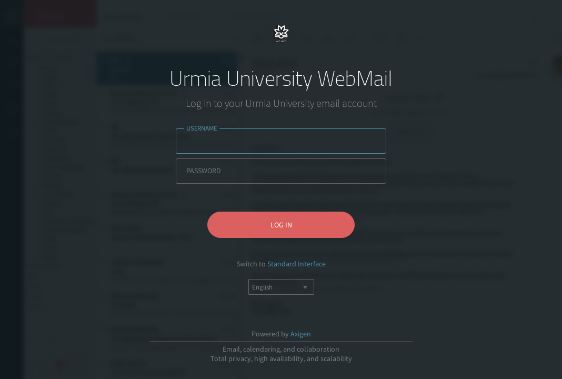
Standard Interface (296, 263)
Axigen (300, 333)
